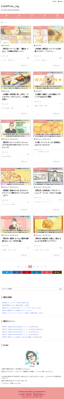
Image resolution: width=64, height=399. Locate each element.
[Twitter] (7, 272)
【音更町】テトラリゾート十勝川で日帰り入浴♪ (15, 302)
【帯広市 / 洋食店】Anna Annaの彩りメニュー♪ (15, 326)
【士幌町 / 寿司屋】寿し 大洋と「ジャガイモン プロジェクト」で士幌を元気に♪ (15, 96)
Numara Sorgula (35, 329)
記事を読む (24, 65)
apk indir (33, 334)
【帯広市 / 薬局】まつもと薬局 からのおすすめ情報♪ (16, 337)
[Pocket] (47, 272)
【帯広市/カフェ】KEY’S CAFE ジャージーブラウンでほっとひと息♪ (21, 308)
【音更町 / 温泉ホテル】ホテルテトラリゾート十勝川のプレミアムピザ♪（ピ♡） (15, 193)
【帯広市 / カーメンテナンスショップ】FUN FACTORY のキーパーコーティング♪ (15, 145)
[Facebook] (17, 272)
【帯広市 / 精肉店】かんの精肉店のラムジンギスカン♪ (17, 310)
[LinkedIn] (37, 272)
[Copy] (57, 272)
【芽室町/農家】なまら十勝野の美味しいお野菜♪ (15, 305)
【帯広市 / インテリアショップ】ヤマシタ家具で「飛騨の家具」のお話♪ (22, 313)
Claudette (36, 337)
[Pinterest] (27, 272)
